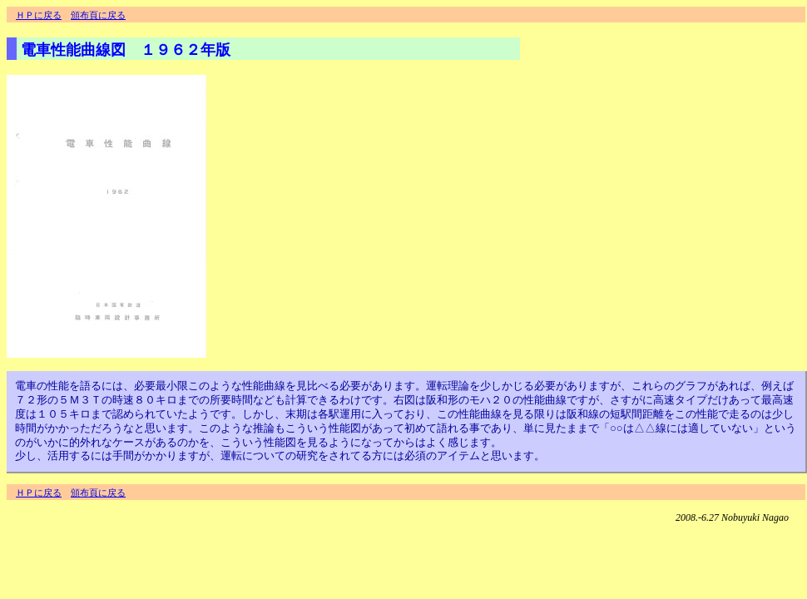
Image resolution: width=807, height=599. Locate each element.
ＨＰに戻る (39, 15)
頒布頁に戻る (98, 15)
